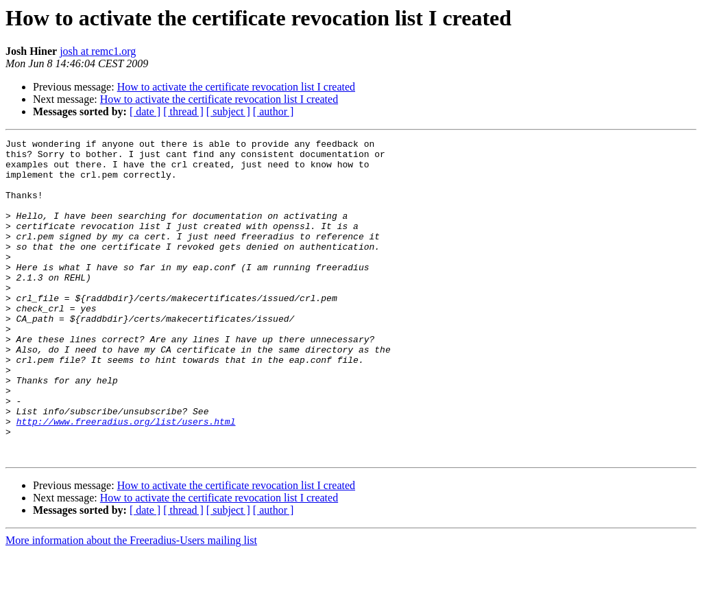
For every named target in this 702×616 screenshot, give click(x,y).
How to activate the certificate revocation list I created (236, 87)
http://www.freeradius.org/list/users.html (126, 479)
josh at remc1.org (98, 51)
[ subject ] (228, 111)
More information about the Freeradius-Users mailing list (131, 604)
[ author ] (273, 111)
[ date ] (145, 111)
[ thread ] (183, 111)
